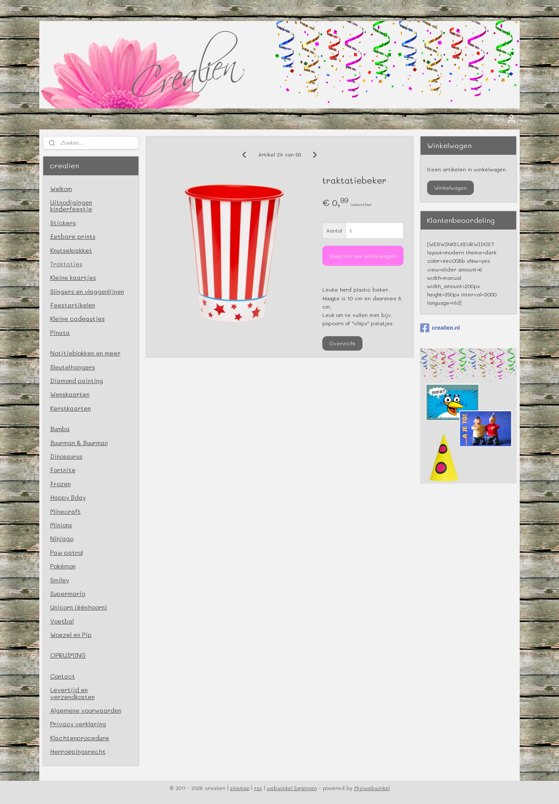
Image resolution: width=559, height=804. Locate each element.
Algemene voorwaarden (85, 710)
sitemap (239, 788)
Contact (62, 676)
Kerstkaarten (70, 408)
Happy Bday (68, 497)
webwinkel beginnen (292, 788)
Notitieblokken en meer (85, 353)
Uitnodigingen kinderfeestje (71, 205)
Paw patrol (66, 552)
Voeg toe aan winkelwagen (362, 255)
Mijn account (494, 119)
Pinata (60, 332)
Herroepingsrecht (78, 751)
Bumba (60, 429)
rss (258, 788)
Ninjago (61, 538)
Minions (61, 525)
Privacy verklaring (78, 724)
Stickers (63, 223)
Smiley (59, 580)
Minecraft (65, 511)
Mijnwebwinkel (372, 788)
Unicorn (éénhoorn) (78, 607)
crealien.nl (440, 328)
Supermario (67, 593)
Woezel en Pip (71, 634)
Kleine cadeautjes (77, 318)
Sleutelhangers (72, 367)
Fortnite (63, 470)
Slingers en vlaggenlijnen (87, 291)
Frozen (60, 484)
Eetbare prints (73, 236)
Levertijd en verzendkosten (72, 693)
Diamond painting (76, 380)
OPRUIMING (68, 655)
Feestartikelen (72, 305)
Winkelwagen (450, 187)
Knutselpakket (71, 250)
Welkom (61, 188)
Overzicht (342, 343)
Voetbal (62, 621)
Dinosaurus (66, 456)
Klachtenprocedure (79, 738)
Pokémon (63, 566)
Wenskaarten (70, 394)
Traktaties (66, 264)
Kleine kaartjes (73, 277)
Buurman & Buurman (79, 443)
